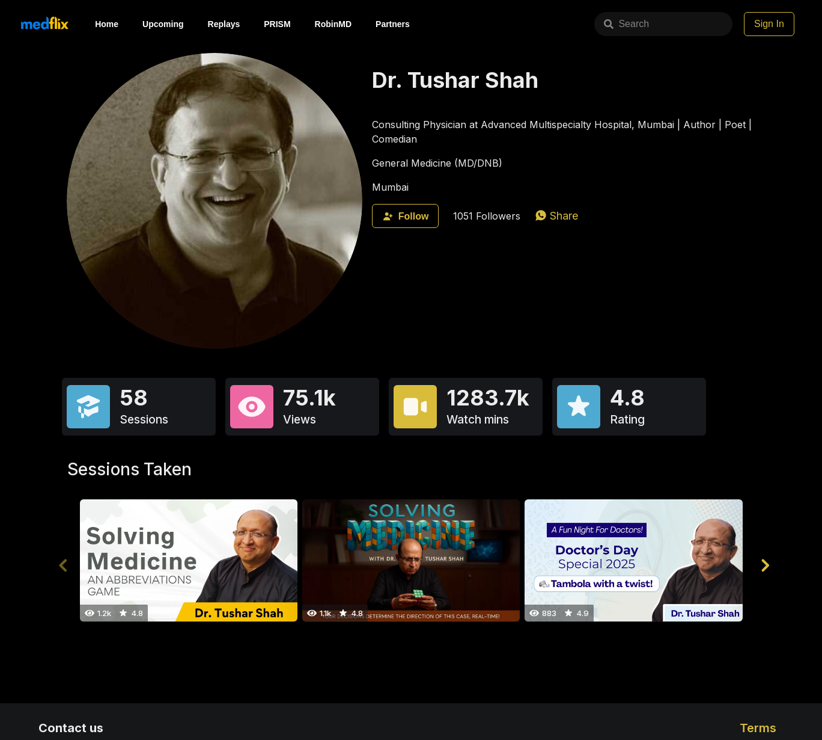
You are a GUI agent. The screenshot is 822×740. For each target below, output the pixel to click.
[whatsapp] (556, 216)
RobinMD (333, 24)
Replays (224, 24)
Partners (393, 24)
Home (106, 24)
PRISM (277, 24)
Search (586, 24)
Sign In (769, 24)
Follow (405, 216)
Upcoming (162, 24)
